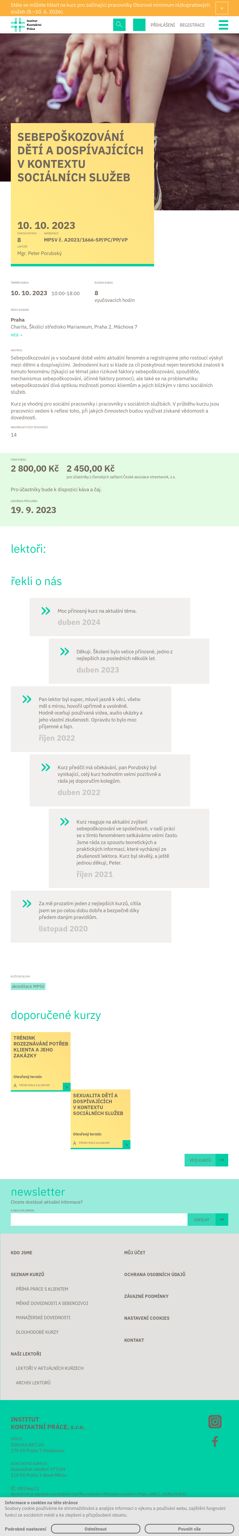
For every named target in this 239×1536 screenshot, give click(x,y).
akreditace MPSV (28, 986)
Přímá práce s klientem (42, 1288)
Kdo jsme (21, 1252)
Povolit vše (189, 1528)
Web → (16, 334)
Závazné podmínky (146, 1296)
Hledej (119, 25)
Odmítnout (96, 1528)
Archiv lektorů (33, 1382)
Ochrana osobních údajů (154, 1274)
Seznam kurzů (27, 1274)
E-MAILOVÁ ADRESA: (23, 1210)
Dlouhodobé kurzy (37, 1332)
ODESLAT (201, 1219)
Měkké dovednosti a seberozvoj (52, 1303)
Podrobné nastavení (25, 1528)
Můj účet (134, 1252)
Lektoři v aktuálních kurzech (50, 1368)
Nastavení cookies (146, 1318)
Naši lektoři (26, 1353)
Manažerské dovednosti (43, 1317)
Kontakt (134, 1340)
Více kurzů (200, 1160)
